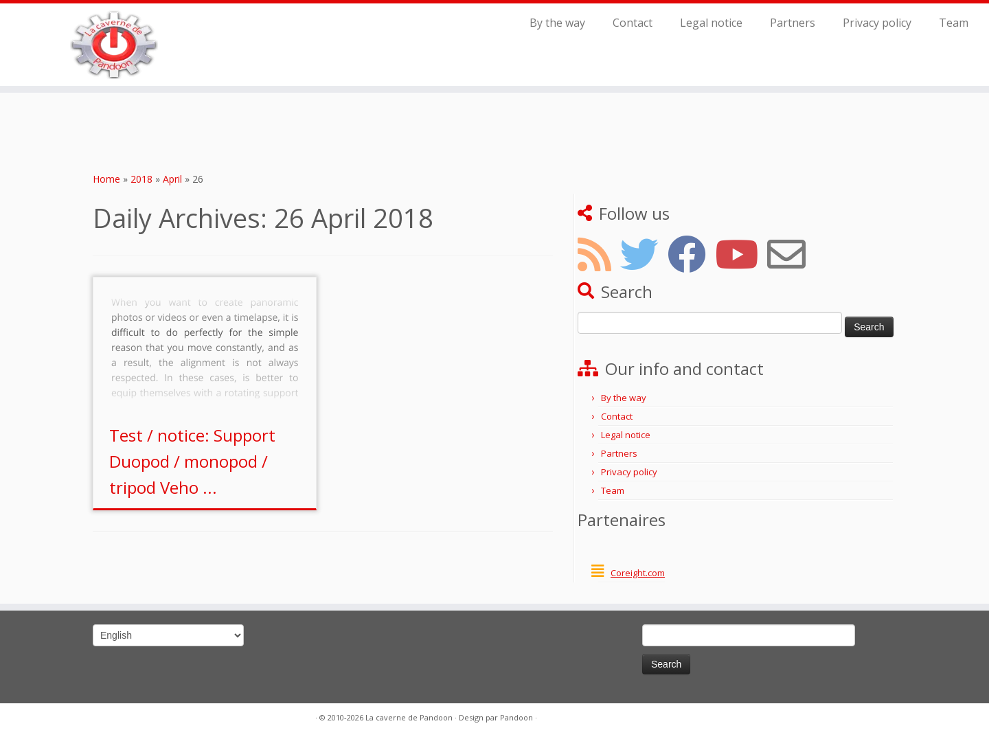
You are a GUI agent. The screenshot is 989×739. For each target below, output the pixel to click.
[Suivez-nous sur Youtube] (741, 254)
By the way (557, 22)
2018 (141, 178)
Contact (632, 22)
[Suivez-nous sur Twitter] (644, 254)
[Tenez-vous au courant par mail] (791, 254)
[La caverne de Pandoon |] (114, 44)
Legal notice (711, 22)
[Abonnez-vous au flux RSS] (599, 254)
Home (106, 178)
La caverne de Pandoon (409, 717)
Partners (792, 22)
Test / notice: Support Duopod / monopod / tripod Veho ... (192, 461)
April (172, 178)
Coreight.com (638, 573)
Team (953, 22)
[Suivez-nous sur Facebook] (691, 254)
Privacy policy (877, 22)
